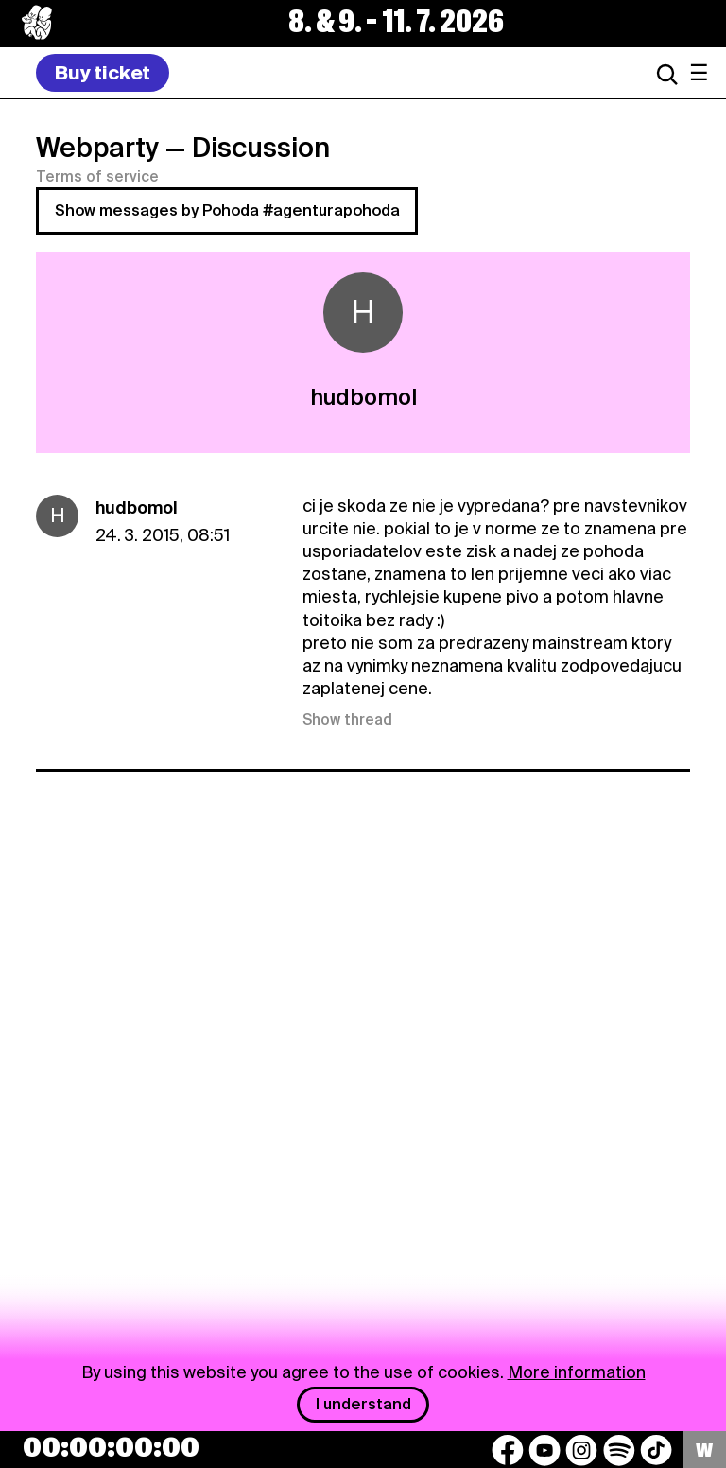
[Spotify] (619, 1450)
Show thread (347, 719)
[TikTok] (656, 1450)
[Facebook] (508, 1450)
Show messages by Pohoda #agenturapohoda (227, 210)
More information (577, 1372)
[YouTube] (544, 1450)
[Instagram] (581, 1450)
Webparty (97, 147)
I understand (363, 1404)
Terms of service (97, 176)
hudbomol (136, 507)
